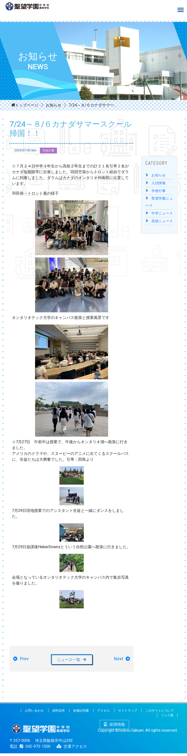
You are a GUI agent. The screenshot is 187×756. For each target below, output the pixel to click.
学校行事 (48, 150)
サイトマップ (127, 713)
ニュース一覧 (68, 660)
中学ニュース (162, 213)
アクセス (103, 713)
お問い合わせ (34, 713)
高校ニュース (162, 221)
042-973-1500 (33, 749)
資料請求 (58, 713)
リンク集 (167, 718)
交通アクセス (75, 749)
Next (118, 660)
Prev (24, 660)
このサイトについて (159, 713)
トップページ (26, 105)
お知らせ (53, 105)
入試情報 (158, 183)
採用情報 (114, 727)
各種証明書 (81, 713)
